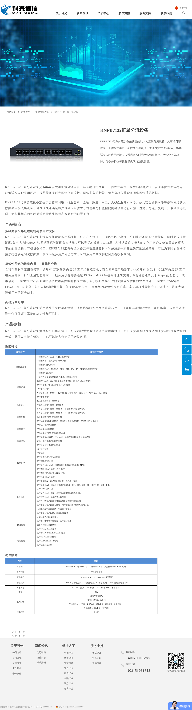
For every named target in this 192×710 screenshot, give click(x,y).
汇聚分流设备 (42, 112)
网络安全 (25, 112)
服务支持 (145, 13)
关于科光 (61, 13)
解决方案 (124, 13)
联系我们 (166, 13)
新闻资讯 (82, 13)
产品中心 (103, 13)
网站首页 (11, 112)
